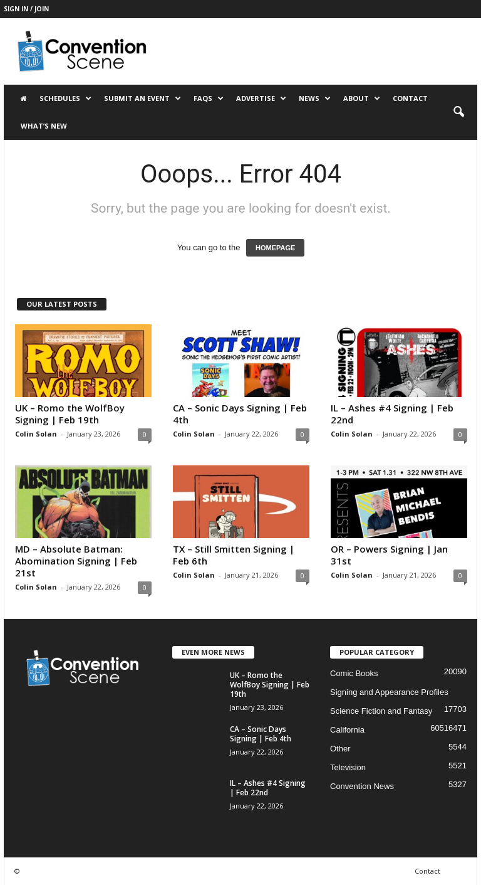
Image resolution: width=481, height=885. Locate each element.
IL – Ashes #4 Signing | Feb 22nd (392, 413)
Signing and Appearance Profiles (389, 692)
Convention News (362, 786)
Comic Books (354, 673)
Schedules (65, 98)
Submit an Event (142, 98)
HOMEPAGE (275, 248)
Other (340, 748)
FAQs (209, 98)
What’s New (44, 125)
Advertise (261, 98)
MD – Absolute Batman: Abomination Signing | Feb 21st (76, 561)
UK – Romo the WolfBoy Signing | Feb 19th (70, 413)
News (315, 98)
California (347, 729)
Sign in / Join (26, 8)
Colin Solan (36, 433)
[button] (458, 112)
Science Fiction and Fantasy (381, 711)
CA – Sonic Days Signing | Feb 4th (240, 413)
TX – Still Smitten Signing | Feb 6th (233, 555)
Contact (410, 98)
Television (348, 767)
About (361, 98)
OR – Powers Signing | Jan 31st (389, 555)
